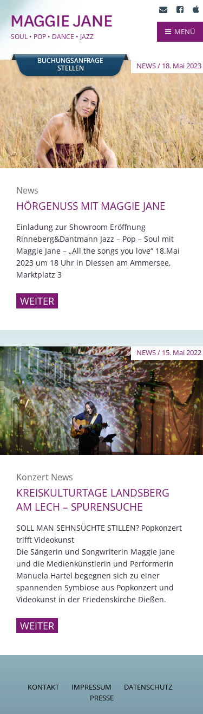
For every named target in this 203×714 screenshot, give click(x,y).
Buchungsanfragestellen (70, 64)
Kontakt (43, 687)
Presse (102, 698)
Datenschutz (148, 687)
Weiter (37, 300)
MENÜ (180, 31)
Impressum (91, 687)
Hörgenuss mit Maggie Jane (91, 206)
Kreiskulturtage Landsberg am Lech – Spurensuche (92, 500)
